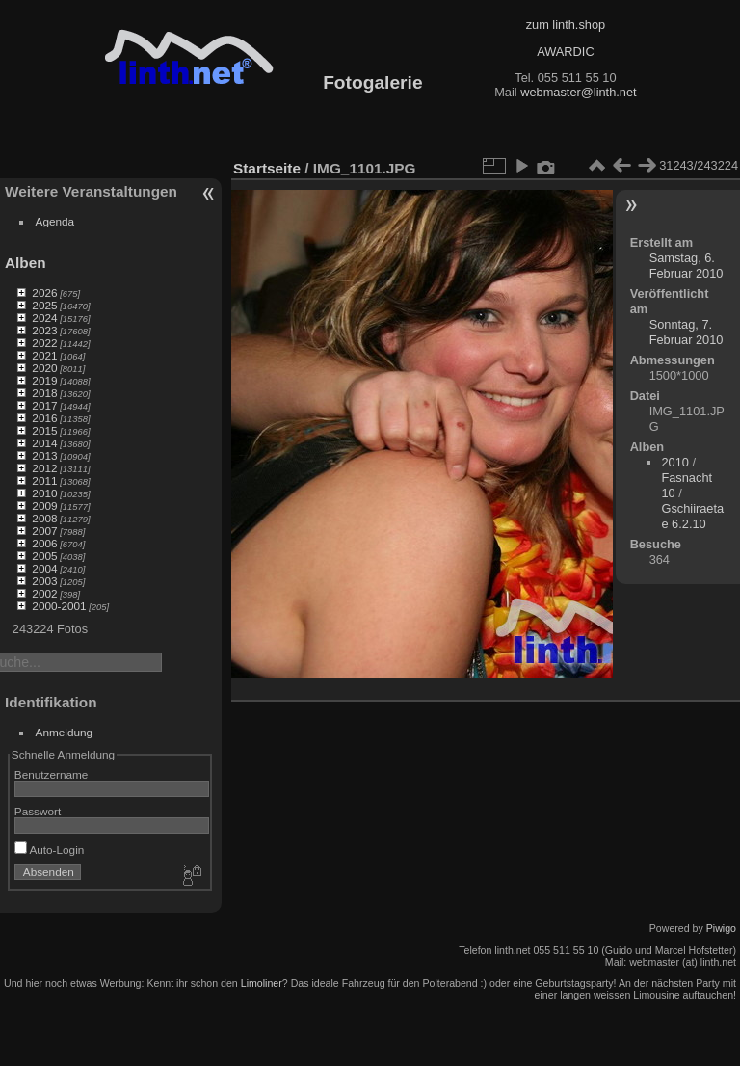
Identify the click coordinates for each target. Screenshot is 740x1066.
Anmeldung (64, 732)
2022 (44, 342)
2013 (44, 455)
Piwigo (721, 928)
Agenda (55, 221)
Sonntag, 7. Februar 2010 (686, 332)
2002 (44, 593)
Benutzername (51, 774)
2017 (44, 405)
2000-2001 (59, 606)
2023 (44, 330)
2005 (44, 555)
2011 (44, 480)
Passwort (37, 811)
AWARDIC (565, 51)
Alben (25, 262)
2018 (44, 392)
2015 (44, 430)
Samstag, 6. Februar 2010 (686, 265)
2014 (44, 443)
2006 (44, 543)
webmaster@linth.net (578, 92)
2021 (44, 355)
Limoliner (261, 983)
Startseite (267, 168)
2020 (44, 367)
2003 (44, 580)
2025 (44, 305)
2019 (44, 380)
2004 (44, 568)
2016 (44, 418)
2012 (44, 468)
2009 (44, 505)
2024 (44, 317)
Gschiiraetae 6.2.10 (692, 516)
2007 (44, 530)
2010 (44, 493)
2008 (44, 518)
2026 (44, 292)
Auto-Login (49, 849)
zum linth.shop (566, 24)
